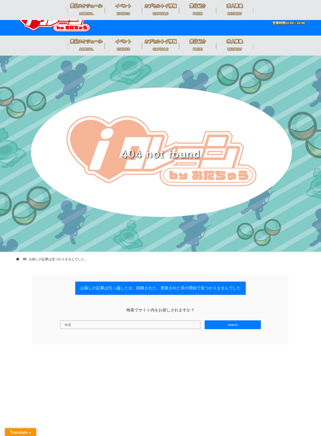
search (233, 325)
